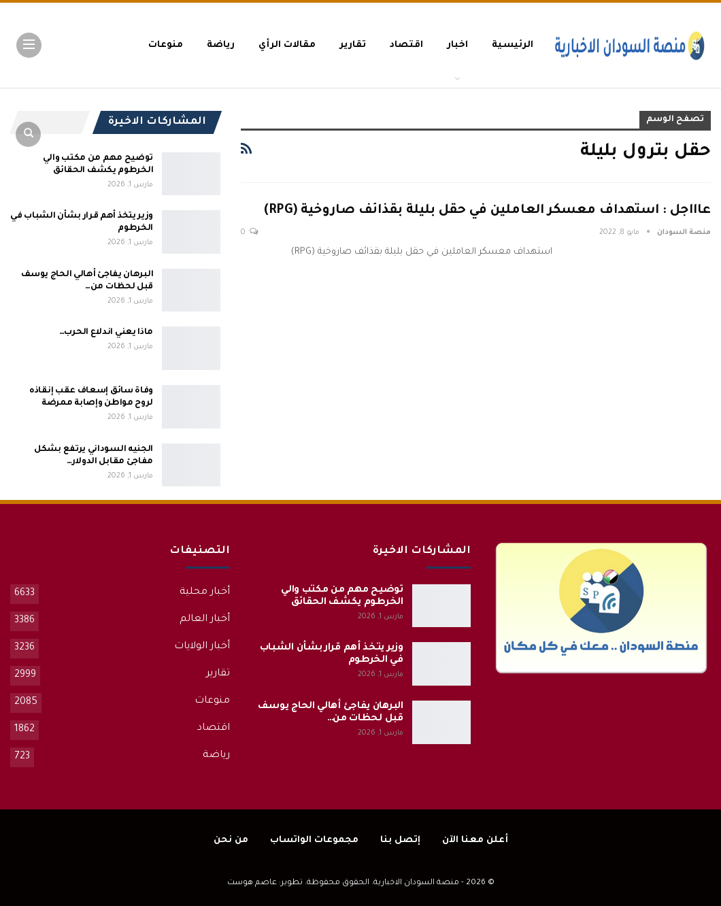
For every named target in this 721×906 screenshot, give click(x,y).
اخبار (457, 45)
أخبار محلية (205, 592)
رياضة (221, 45)
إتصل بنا (400, 840)
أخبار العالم (205, 619)
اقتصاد (406, 45)
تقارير (352, 45)
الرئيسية (512, 45)
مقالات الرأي (287, 45)
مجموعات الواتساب (314, 840)
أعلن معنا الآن (475, 840)
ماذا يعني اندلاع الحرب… (106, 332)
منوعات (165, 45)
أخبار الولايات (202, 646)
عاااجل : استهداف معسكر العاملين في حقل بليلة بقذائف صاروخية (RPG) (487, 210)
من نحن (231, 840)
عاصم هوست (252, 883)
